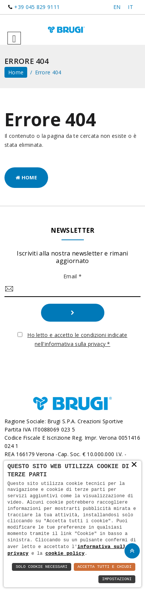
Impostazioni (117, 579)
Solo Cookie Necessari (41, 567)
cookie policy (65, 553)
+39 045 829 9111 (37, 6)
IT (130, 6)
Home (26, 177)
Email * (72, 276)
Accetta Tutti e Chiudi (105, 567)
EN (117, 6)
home (15, 72)
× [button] (134, 464)
